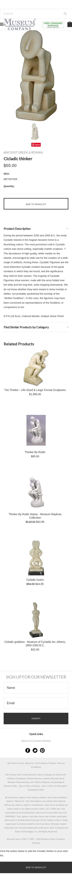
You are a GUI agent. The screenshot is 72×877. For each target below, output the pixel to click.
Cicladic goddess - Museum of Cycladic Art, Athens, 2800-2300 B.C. (35, 643)
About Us (19, 801)
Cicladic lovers (35, 579)
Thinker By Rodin (35, 452)
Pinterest (42, 750)
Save (37, 145)
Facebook (27, 750)
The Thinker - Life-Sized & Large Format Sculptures (35, 390)
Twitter (35, 750)
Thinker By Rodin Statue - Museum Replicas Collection (35, 516)
